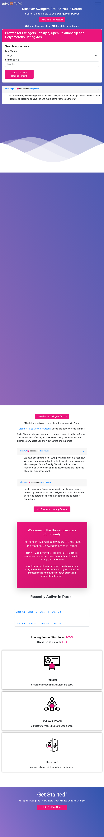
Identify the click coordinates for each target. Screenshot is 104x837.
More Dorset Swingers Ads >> (52, 416)
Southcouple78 (11, 89)
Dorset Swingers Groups (65, 26)
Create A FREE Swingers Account (35, 428)
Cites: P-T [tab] (44, 612)
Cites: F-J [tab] (32, 612)
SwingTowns (34, 89)
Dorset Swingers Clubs (37, 26)
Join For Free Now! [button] (52, 807)
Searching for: (12, 59)
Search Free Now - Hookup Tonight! (19, 74)
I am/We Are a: (12, 51)
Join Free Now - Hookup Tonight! (52, 509)
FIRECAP (23, 451)
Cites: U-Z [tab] (56, 612)
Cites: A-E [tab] (20, 612)
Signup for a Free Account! (52, 20)
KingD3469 (24, 482)
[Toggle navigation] (99, 3)
